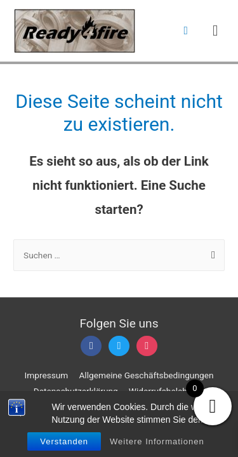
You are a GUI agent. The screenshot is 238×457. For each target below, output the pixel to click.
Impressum (47, 375)
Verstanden (64, 441)
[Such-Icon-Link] (185, 30)
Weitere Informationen (157, 441)
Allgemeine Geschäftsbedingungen (146, 375)
